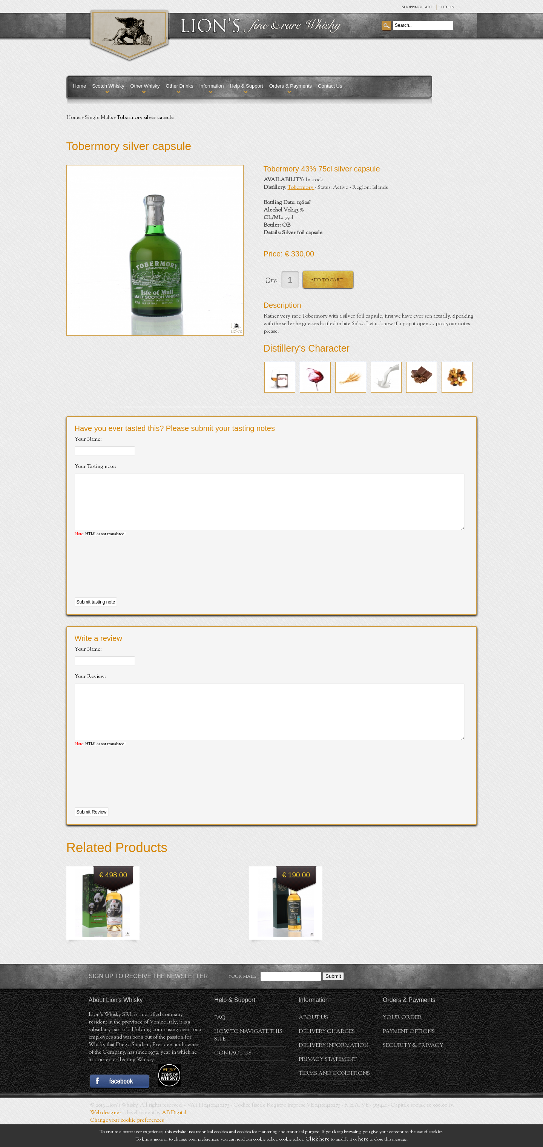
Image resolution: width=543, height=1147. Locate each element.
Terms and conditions (334, 1096)
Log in (447, 7)
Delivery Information (333, 1068)
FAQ (219, 1040)
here (363, 1139)
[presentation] (132, 579)
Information (211, 86)
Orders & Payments (290, 86)
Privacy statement (328, 1082)
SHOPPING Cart (417, 7)
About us (313, 1040)
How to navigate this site (248, 1058)
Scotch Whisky (108, 86)
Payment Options (409, 1054)
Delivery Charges (327, 1054)
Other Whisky (145, 86)
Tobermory (301, 187)
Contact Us (330, 86)
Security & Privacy (413, 1068)
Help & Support (246, 86)
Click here (317, 1139)
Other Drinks (179, 86)
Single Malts (99, 118)
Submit (333, 999)
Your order (402, 1040)
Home (79, 86)
